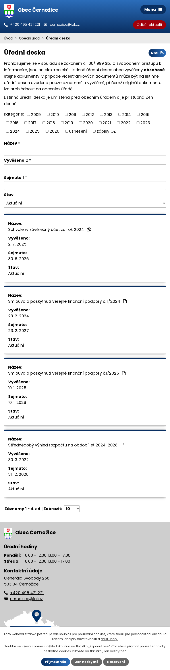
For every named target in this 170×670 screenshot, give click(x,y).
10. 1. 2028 (17, 402)
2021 (106, 123)
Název (10, 143)
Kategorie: (14, 114)
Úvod (8, 38)
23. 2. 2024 (18, 316)
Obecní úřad (29, 38)
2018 (50, 123)
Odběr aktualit (149, 24)
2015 (145, 114)
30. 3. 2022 (18, 459)
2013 (108, 114)
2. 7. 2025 (17, 244)
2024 (15, 131)
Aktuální (16, 273)
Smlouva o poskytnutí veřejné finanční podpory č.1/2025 (67, 373)
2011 (72, 114)
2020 (88, 123)
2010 (54, 114)
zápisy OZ (106, 131)
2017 (32, 123)
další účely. (109, 639)
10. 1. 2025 (17, 388)
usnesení (78, 131)
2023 (145, 123)
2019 (69, 123)
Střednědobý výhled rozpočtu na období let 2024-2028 (66, 445)
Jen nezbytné (86, 662)
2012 (90, 114)
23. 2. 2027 (18, 330)
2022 (126, 123)
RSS (157, 53)
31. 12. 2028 (18, 474)
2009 (36, 114)
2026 (54, 131)
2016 (14, 123)
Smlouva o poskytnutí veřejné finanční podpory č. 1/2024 (67, 301)
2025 (35, 131)
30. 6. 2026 (18, 258)
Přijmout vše (55, 662)
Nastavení (116, 662)
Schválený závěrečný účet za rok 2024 (49, 229)
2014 (126, 114)
